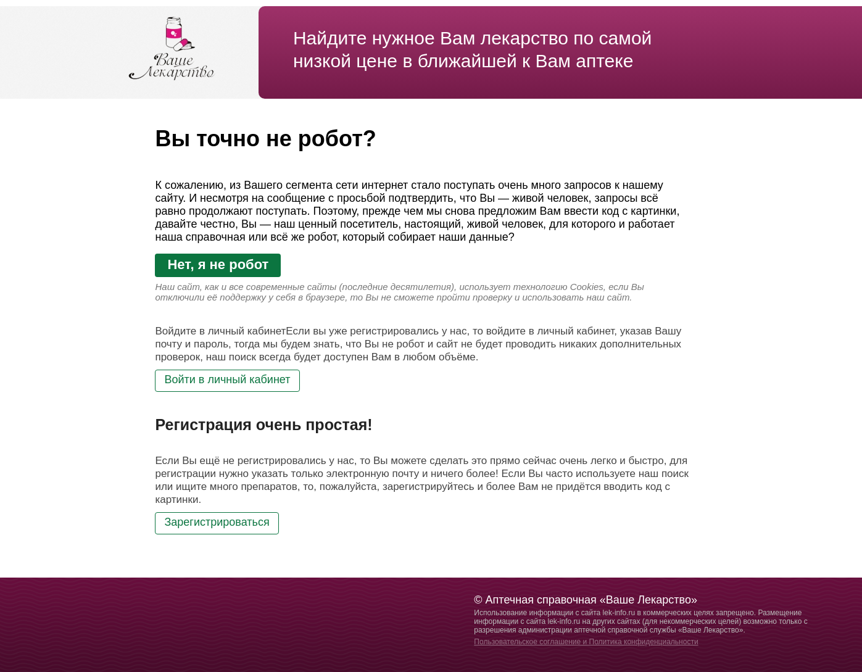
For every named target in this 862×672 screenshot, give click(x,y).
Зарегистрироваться (216, 522)
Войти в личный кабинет (227, 379)
